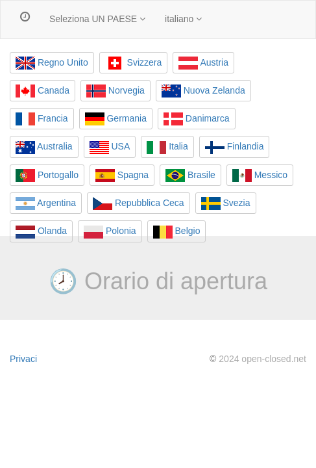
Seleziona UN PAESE (97, 19)
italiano (183, 19)
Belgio (177, 232)
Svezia (225, 203)
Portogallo (47, 175)
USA (110, 147)
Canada (42, 91)
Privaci (23, 359)
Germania (116, 118)
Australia (44, 147)
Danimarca (197, 118)
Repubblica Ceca (138, 203)
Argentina (46, 203)
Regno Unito (52, 63)
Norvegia (115, 91)
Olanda (41, 232)
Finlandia (234, 147)
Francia (42, 118)
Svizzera (133, 63)
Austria (203, 63)
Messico (259, 175)
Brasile (190, 175)
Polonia (110, 232)
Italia (167, 147)
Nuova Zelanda (203, 91)
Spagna (122, 175)
